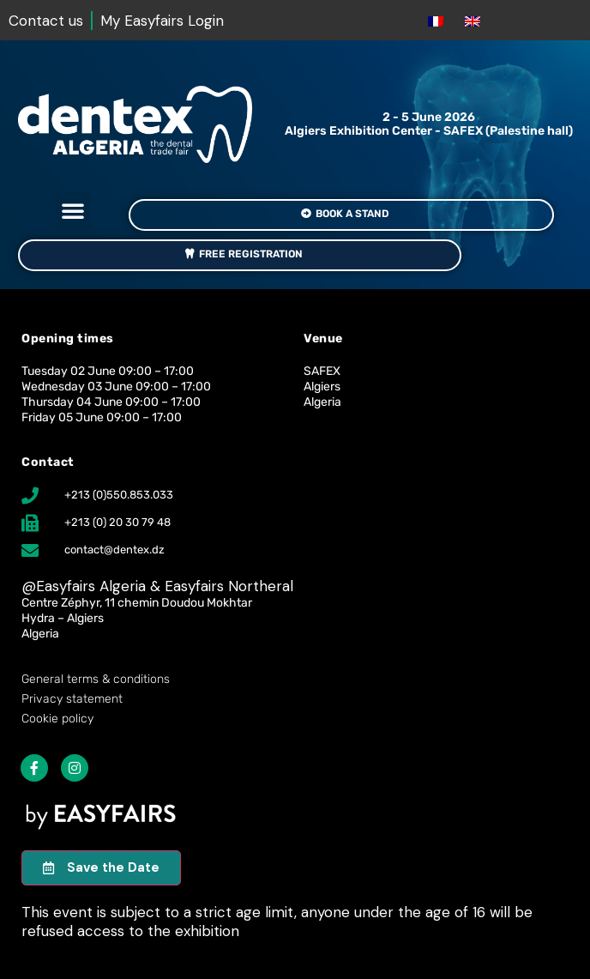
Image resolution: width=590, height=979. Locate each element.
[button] (73, 210)
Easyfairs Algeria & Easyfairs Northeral (164, 586)
